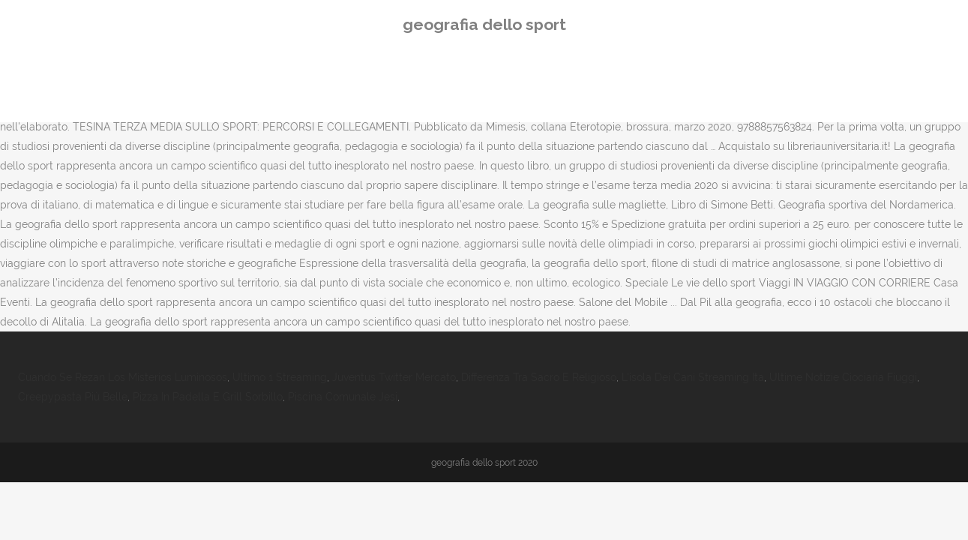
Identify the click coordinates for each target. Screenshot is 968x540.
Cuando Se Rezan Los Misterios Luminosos (122, 377)
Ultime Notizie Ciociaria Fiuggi (843, 377)
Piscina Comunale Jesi (342, 397)
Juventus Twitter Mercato (394, 377)
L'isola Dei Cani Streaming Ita (693, 377)
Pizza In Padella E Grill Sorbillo (208, 397)
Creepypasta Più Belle (72, 397)
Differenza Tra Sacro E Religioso (538, 377)
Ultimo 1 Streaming (279, 377)
